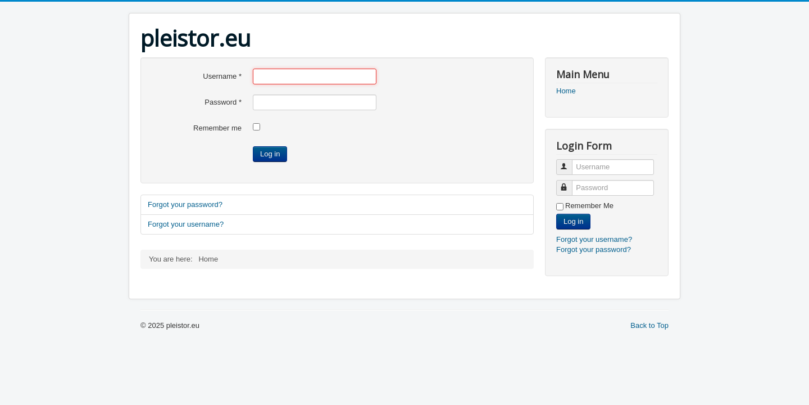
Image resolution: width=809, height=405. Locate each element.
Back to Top (649, 325)
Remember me (217, 128)
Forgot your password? (185, 204)
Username (222, 76)
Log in (270, 154)
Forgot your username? (186, 224)
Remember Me (589, 205)
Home (566, 91)
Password (223, 102)
